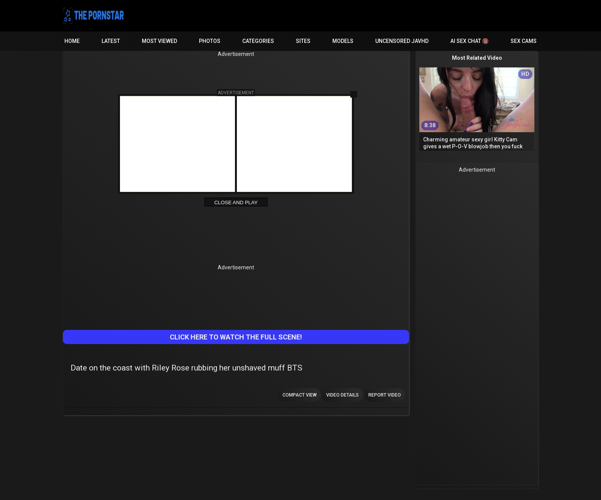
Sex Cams (524, 41)
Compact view (299, 395)
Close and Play (236, 202)
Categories (258, 41)
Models (342, 41)
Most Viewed (159, 41)
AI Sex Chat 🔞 (469, 41)
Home (72, 41)
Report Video (384, 395)
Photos (209, 41)
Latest (111, 41)
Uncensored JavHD (402, 41)
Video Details (342, 395)
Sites (303, 41)
